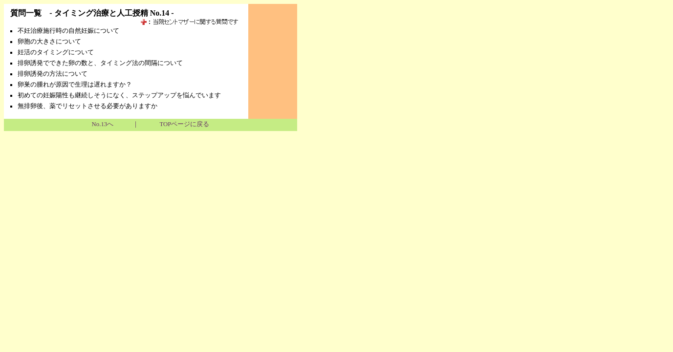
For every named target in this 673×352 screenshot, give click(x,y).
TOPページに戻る (184, 124)
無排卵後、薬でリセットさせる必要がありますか (87, 106)
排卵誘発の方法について (52, 73)
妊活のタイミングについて (56, 52)
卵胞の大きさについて (49, 41)
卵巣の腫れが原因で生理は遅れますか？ (75, 84)
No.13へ (103, 124)
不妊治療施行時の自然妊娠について (68, 30)
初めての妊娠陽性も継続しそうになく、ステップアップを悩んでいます (119, 95)
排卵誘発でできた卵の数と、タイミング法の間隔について (100, 63)
